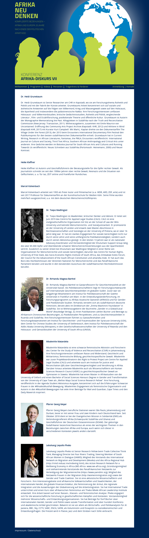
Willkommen (21, 86)
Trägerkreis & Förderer (77, 86)
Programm (35, 86)
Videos (47, 86)
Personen (58, 86)
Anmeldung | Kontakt (123, 86)
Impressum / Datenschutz (28, 530)
